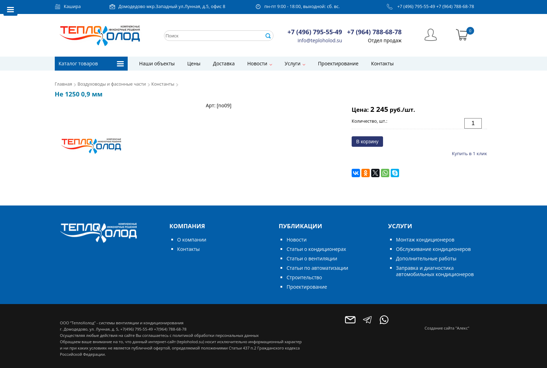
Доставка (224, 63)
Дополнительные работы (426, 258)
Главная (63, 84)
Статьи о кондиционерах (316, 249)
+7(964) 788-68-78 (170, 329)
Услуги (292, 63)
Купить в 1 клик (469, 153)
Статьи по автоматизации (317, 268)
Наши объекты (157, 63)
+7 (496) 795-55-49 (416, 6)
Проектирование (338, 63)
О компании (192, 239)
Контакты (382, 63)
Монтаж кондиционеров (425, 239)
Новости (257, 63)
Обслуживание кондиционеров (433, 249)
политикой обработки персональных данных (215, 335)
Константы (162, 84)
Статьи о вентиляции (311, 258)
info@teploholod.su (320, 40)
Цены (194, 63)
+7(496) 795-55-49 (136, 329)
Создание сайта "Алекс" (447, 328)
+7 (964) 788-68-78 (455, 6)
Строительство (304, 277)
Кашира (72, 6)
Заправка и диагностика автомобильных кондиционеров (435, 271)
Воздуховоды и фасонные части (111, 84)
